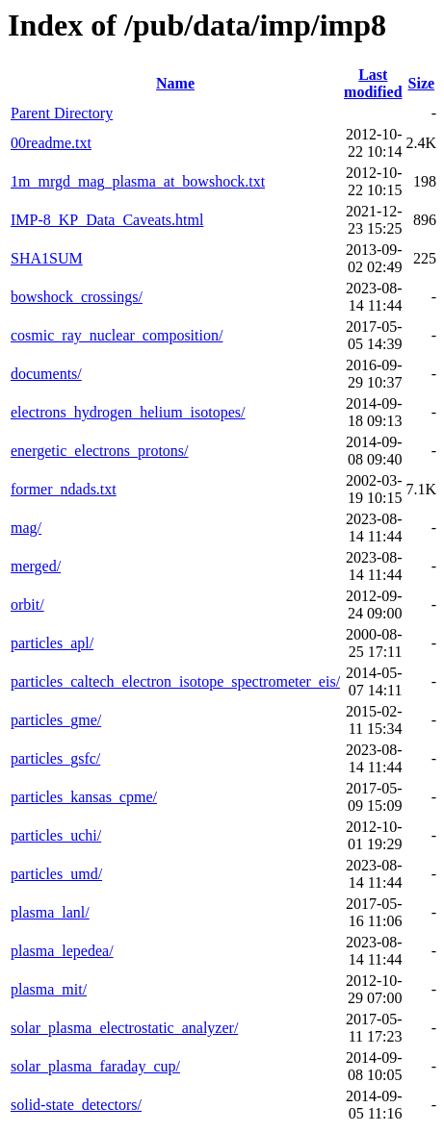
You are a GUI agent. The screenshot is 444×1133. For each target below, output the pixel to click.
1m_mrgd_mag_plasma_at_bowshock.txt (138, 181)
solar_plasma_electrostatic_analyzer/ (124, 1028)
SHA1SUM (47, 258)
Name (175, 83)
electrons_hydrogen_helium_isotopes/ (128, 412)
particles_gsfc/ (55, 758)
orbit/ (27, 604)
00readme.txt (51, 143)
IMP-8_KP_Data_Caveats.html (107, 220)
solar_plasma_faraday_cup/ (95, 1066)
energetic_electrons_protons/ (100, 450)
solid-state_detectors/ (76, 1104)
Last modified (373, 83)
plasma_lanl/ (50, 912)
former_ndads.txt (64, 489)
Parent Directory (62, 113)
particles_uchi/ (56, 835)
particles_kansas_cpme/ (84, 797)
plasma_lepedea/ (62, 951)
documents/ (46, 373)
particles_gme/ (56, 720)
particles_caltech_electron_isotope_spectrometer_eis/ (175, 681)
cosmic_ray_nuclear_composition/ (116, 335)
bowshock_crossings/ (77, 297)
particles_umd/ (56, 874)
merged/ (36, 566)
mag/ (26, 527)
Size (421, 83)
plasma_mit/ (49, 989)
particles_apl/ (52, 643)
